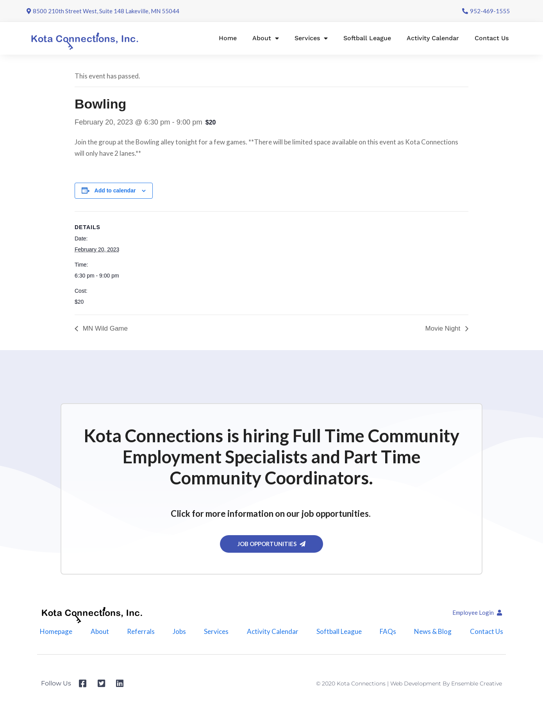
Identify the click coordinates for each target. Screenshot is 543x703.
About (265, 38)
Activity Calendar (433, 38)
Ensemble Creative (476, 683)
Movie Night (443, 328)
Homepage (56, 631)
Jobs (179, 631)
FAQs (388, 631)
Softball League (367, 38)
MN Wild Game (104, 328)
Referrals (141, 631)
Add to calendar (115, 190)
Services (311, 38)
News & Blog (433, 631)
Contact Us (492, 38)
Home (228, 38)
